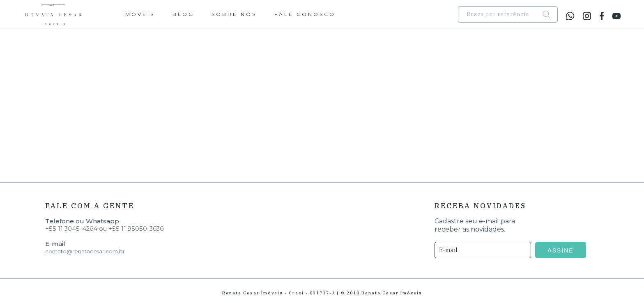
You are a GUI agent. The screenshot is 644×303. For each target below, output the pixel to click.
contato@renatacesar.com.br (85, 251)
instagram (587, 16)
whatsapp (570, 16)
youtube (616, 16)
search (548, 14)
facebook (602, 16)
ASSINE (564, 250)
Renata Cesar (53, 14)
